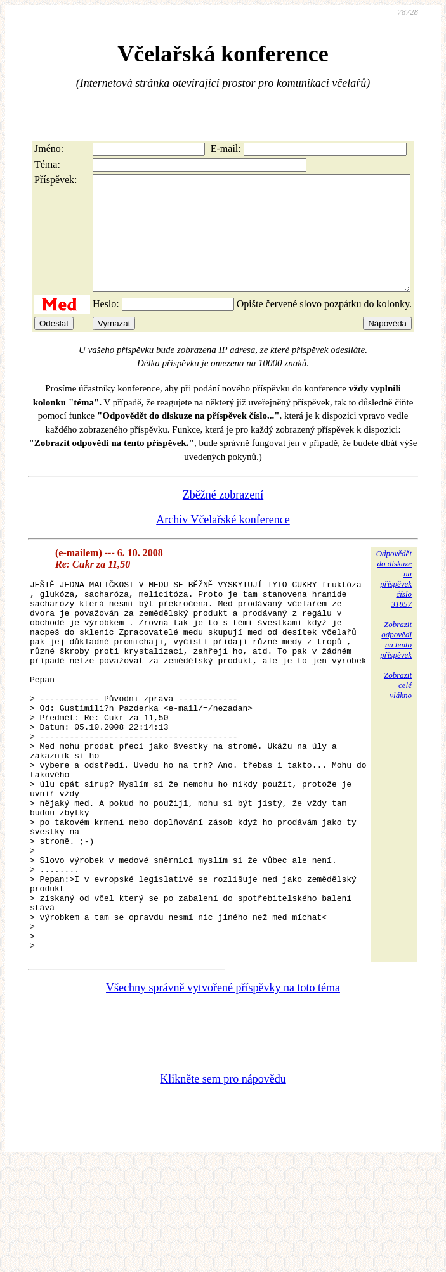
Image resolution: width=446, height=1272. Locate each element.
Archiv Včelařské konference (223, 542)
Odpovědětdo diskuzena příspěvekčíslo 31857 (394, 601)
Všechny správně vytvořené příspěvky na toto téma (223, 1084)
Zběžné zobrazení (223, 517)
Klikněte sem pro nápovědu (222, 1175)
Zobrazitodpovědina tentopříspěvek (396, 662)
